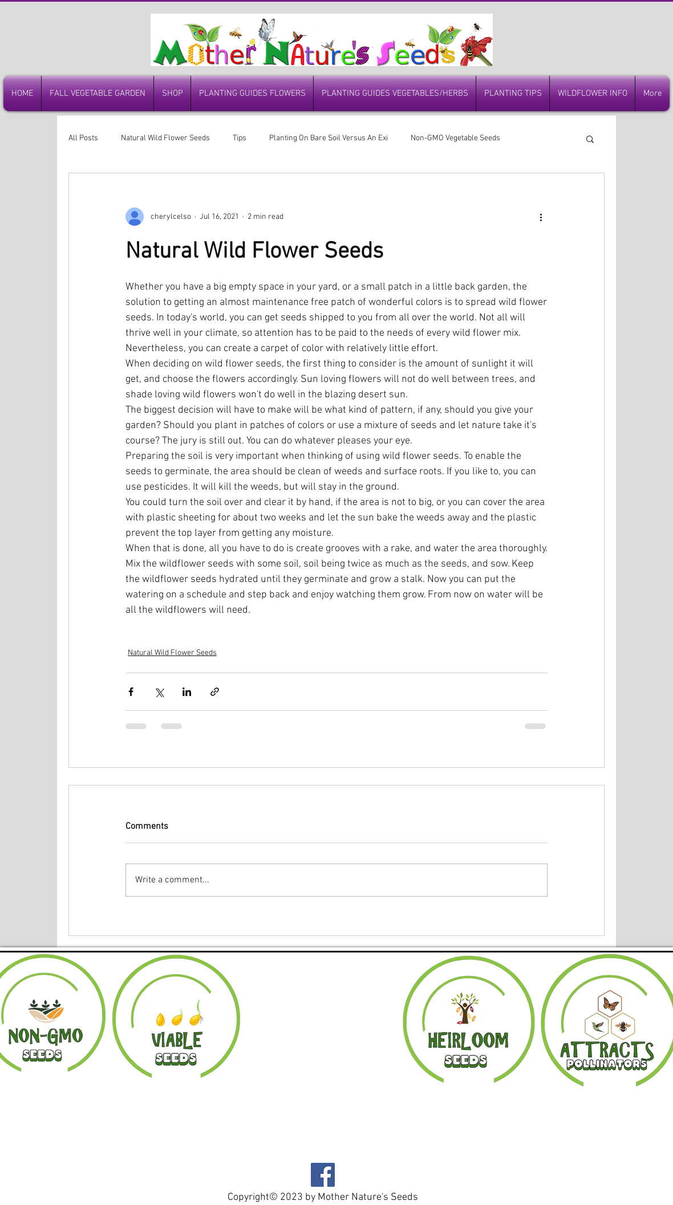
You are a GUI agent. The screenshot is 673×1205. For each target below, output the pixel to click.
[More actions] (541, 216)
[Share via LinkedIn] (186, 691)
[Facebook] (323, 1175)
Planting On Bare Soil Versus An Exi (328, 138)
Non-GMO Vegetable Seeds (455, 138)
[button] (590, 138)
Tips (239, 138)
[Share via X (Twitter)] (158, 691)
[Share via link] (214, 691)
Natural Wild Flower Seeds (165, 138)
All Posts (83, 138)
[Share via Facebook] (130, 691)
